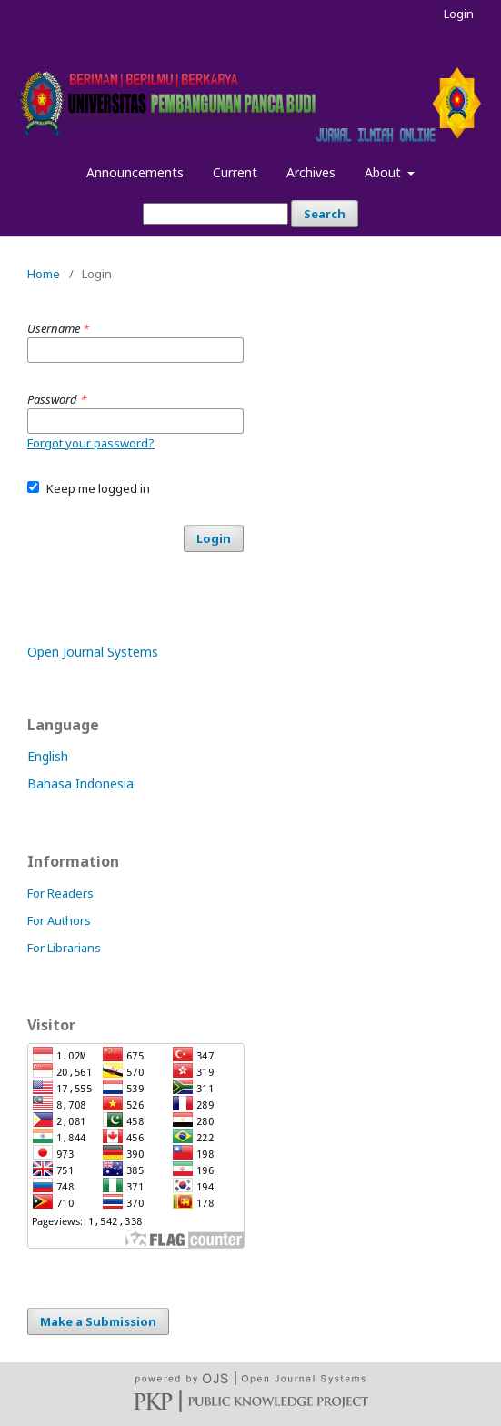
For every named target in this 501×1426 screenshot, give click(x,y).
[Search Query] (215, 214)
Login (459, 13)
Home (43, 274)
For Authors (59, 920)
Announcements (135, 172)
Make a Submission (98, 1321)
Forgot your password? (91, 443)
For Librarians (64, 947)
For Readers (60, 893)
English (47, 756)
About (385, 172)
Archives (311, 172)
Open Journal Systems (92, 651)
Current (235, 172)
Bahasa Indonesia (80, 783)
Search (325, 214)
